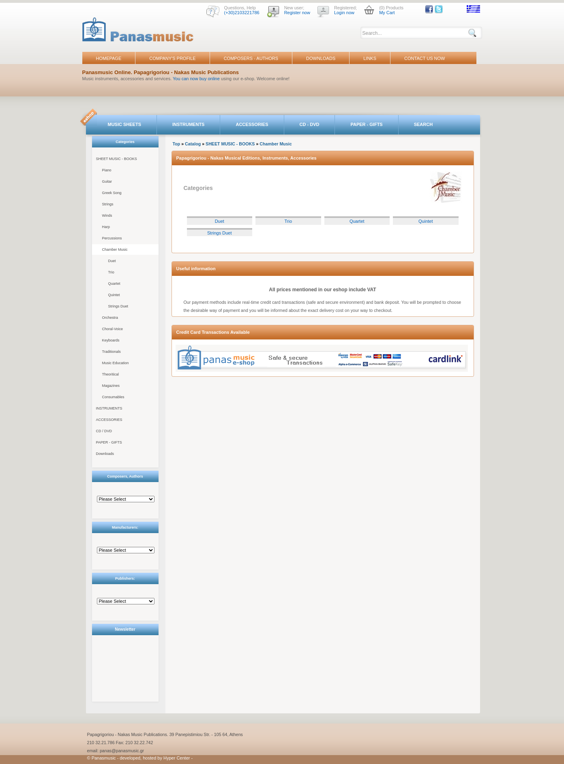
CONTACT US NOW (424, 58)
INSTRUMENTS (188, 124)
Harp (106, 227)
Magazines (111, 386)
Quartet (114, 284)
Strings (108, 204)
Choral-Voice (112, 329)
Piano (107, 170)
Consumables (113, 397)
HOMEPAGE (109, 58)
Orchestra (110, 318)
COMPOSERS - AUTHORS (251, 58)
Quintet (114, 295)
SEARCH (423, 124)
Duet (112, 261)
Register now (297, 12)
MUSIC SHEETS (125, 124)
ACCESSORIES (252, 124)
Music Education (115, 363)
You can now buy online (196, 78)
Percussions (112, 238)
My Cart (387, 12)
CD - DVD (310, 124)
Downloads (105, 454)
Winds (107, 215)
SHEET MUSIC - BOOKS (116, 159)
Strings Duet (118, 306)
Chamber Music (115, 250)
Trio (111, 272)
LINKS (369, 58)
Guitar (107, 181)
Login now (344, 12)
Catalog (193, 143)
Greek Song (112, 193)
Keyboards (111, 340)
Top (176, 143)
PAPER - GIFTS (366, 124)
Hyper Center (176, 757)
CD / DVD (104, 431)
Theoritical (110, 374)
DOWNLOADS (320, 58)
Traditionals (111, 352)
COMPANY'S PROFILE (172, 58)
